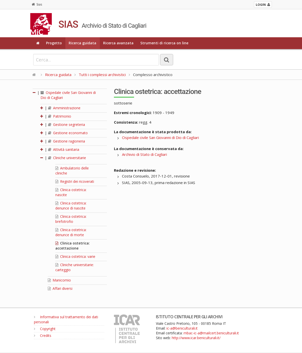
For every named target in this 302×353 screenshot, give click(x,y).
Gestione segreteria (66, 124)
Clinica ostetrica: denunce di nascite (71, 205)
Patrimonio (59, 116)
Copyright (45, 328)
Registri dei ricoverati (74, 181)
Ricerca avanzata (118, 43)
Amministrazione (64, 107)
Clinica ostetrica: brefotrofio (71, 219)
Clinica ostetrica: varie (75, 256)
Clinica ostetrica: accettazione (72, 246)
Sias (37, 4)
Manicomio (59, 280)
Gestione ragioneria (66, 141)
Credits (42, 335)
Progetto (54, 43)
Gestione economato (68, 132)
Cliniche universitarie (67, 157)
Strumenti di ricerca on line (164, 43)
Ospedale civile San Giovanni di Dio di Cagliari (160, 137)
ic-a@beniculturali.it (182, 328)
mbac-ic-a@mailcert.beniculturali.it (211, 333)
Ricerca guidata (82, 43)
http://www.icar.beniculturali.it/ (196, 337)
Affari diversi (60, 288)
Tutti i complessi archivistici (102, 74)
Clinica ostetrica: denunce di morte (71, 232)
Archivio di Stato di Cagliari (144, 154)
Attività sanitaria (63, 149)
